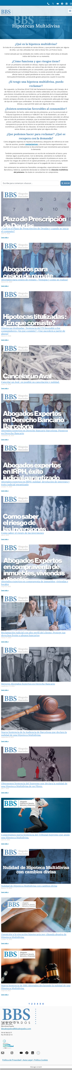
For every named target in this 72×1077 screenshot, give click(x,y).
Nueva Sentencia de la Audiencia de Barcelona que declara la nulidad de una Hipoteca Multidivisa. (34, 733)
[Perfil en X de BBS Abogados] (53, 3)
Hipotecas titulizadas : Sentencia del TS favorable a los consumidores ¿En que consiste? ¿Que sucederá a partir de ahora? (33, 331)
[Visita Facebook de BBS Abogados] (62, 4)
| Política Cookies (40, 1060)
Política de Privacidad (11, 1060)
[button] (70, 11)
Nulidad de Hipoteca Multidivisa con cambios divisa (29, 885)
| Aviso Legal (26, 1060)
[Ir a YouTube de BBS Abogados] (58, 4)
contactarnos (31, 144)
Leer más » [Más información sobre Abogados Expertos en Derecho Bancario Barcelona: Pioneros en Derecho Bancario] (5, 439)
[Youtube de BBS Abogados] (21, 1052)
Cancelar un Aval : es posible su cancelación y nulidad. (30, 382)
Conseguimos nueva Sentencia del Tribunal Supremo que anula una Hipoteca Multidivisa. (35, 836)
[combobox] (30, 183)
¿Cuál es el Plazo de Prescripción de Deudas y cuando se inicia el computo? (35, 230)
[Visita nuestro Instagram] (11, 1052)
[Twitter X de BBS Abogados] (38, 1052)
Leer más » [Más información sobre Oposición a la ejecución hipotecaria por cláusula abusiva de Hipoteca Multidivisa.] (5, 943)
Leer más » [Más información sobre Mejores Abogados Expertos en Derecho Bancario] (5, 690)
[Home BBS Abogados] (6, 12)
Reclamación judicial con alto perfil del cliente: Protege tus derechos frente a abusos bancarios (33, 634)
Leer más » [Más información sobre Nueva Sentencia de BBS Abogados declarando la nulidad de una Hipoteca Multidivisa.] (5, 995)
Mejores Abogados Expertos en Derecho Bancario (28, 683)
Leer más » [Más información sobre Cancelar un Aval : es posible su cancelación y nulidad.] (5, 388)
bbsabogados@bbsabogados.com (16, 1028)
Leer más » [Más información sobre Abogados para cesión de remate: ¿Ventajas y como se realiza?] (5, 286)
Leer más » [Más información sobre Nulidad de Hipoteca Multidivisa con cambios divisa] (5, 892)
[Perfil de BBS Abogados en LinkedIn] (66, 4)
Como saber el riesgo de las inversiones (22, 532)
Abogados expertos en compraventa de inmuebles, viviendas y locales (34, 583)
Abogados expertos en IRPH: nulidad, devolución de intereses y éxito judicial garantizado (35, 483)
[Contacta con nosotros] (2, 1052)
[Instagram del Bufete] (71, 4)
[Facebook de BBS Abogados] (26, 1052)
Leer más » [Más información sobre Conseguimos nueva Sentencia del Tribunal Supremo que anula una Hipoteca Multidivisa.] (5, 844)
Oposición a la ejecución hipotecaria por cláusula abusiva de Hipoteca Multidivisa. (33, 936)
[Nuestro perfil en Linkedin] (32, 1052)
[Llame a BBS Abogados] (48, 4)
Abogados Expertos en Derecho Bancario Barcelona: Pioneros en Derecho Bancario (34, 432)
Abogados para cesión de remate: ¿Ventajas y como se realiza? (34, 279)
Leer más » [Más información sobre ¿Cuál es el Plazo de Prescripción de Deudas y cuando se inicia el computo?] (5, 237)
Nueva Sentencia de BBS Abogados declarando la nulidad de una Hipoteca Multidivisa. (35, 987)
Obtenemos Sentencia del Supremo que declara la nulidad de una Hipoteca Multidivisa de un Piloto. (34, 785)
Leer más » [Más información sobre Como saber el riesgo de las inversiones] (5, 539)
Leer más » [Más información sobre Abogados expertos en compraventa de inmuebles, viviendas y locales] (5, 590)
